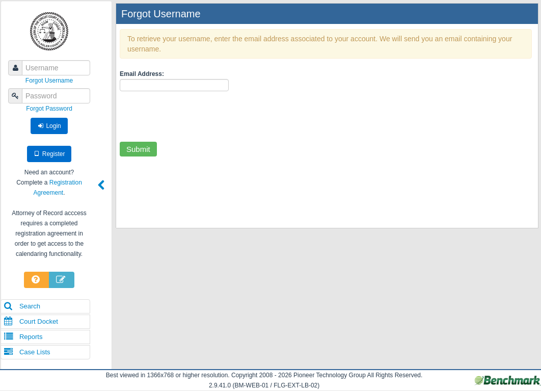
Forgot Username (49, 80)
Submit (138, 149)
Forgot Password (49, 108)
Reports (23, 337)
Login (49, 125)
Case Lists (27, 352)
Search (22, 306)
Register (49, 154)
